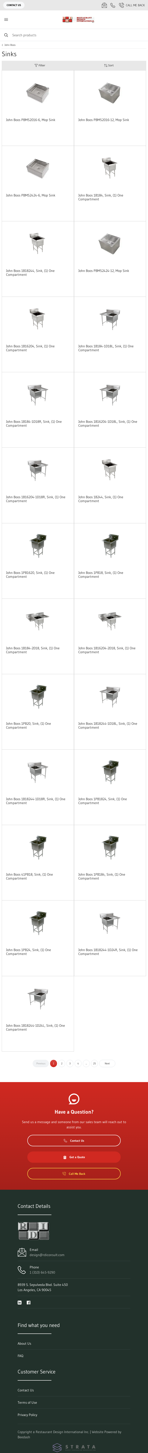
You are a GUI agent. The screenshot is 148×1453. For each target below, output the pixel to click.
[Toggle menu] (6, 19)
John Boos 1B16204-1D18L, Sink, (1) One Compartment (107, 423)
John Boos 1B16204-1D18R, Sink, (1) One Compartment (35, 499)
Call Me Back (132, 5)
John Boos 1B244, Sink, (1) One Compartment (100, 499)
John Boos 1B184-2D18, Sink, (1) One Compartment (33, 650)
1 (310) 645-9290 (42, 1272)
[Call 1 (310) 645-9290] (113, 5)
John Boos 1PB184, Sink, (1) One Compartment (101, 876)
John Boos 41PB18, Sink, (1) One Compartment (29, 876)
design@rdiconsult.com (47, 1255)
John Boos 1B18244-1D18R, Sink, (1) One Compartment (35, 801)
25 (94, 1063)
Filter (39, 65)
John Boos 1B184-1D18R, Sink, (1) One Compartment (34, 423)
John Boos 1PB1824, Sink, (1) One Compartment (102, 801)
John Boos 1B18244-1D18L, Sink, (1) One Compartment (107, 725)
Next (107, 1063)
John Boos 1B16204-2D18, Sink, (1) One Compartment (107, 650)
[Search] (74, 35)
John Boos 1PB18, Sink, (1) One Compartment (100, 574)
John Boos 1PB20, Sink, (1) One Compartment (28, 725)
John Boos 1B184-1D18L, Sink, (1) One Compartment (106, 348)
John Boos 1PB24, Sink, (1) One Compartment (28, 952)
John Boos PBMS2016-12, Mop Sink (103, 120)
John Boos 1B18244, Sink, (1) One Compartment (30, 272)
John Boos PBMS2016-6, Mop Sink (30, 120)
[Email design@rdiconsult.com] (104, 5)
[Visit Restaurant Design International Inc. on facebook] (29, 1302)
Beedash (24, 1437)
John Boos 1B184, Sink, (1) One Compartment (100, 197)
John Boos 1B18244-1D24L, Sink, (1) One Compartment (35, 1027)
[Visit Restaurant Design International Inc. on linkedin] (20, 1302)
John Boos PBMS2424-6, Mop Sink (30, 195)
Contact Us (14, 5)
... (86, 1063)
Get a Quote (74, 1157)
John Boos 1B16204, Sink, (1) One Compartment (30, 348)
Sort (109, 65)
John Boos (10, 44)
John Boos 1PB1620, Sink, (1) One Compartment (30, 574)
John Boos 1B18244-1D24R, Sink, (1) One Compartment (108, 952)
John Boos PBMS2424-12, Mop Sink (103, 271)
